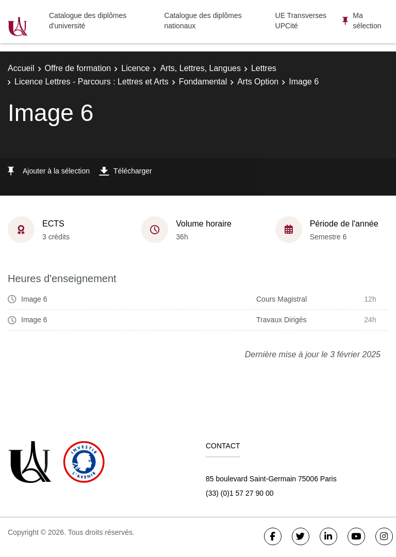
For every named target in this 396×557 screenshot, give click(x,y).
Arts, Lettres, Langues (200, 68)
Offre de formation (78, 68)
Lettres (263, 68)
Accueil (21, 68)
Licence (135, 68)
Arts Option (257, 81)
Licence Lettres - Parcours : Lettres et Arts (91, 81)
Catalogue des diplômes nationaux (203, 20)
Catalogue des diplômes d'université (87, 20)
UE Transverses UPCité (301, 20)
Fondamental (203, 81)
